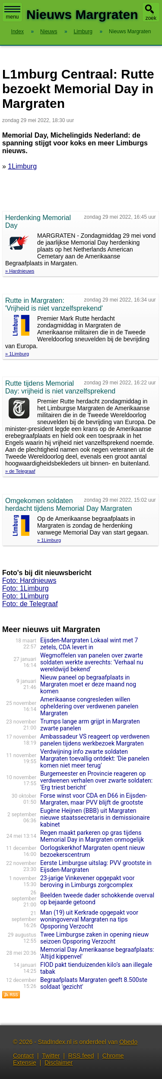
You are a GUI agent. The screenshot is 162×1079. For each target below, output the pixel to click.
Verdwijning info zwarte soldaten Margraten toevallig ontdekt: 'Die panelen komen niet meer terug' (94, 758)
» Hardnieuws (19, 271)
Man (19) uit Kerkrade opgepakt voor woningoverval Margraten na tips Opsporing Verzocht (89, 919)
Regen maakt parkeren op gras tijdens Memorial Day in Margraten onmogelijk (92, 836)
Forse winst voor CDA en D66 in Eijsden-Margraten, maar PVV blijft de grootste (93, 799)
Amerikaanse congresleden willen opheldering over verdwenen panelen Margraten (89, 706)
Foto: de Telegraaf (30, 603)
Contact (23, 1055)
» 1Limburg (17, 353)
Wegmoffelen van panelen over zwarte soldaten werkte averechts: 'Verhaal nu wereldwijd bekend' (91, 662)
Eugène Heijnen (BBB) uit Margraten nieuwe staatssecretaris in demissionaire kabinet (95, 817)
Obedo (128, 1041)
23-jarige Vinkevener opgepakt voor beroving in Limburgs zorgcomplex (87, 881)
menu (12, 13)
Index (17, 31)
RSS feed (81, 1055)
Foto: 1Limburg (25, 588)
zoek (151, 18)
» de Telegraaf (20, 471)
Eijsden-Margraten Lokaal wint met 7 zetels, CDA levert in (89, 644)
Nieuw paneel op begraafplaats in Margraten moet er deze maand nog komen (88, 684)
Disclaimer (58, 1062)
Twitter (51, 1055)
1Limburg (22, 166)
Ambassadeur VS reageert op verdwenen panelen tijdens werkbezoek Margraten (94, 740)
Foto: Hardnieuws (29, 580)
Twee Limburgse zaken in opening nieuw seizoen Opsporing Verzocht (94, 938)
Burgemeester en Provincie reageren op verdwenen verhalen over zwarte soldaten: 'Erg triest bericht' (96, 780)
